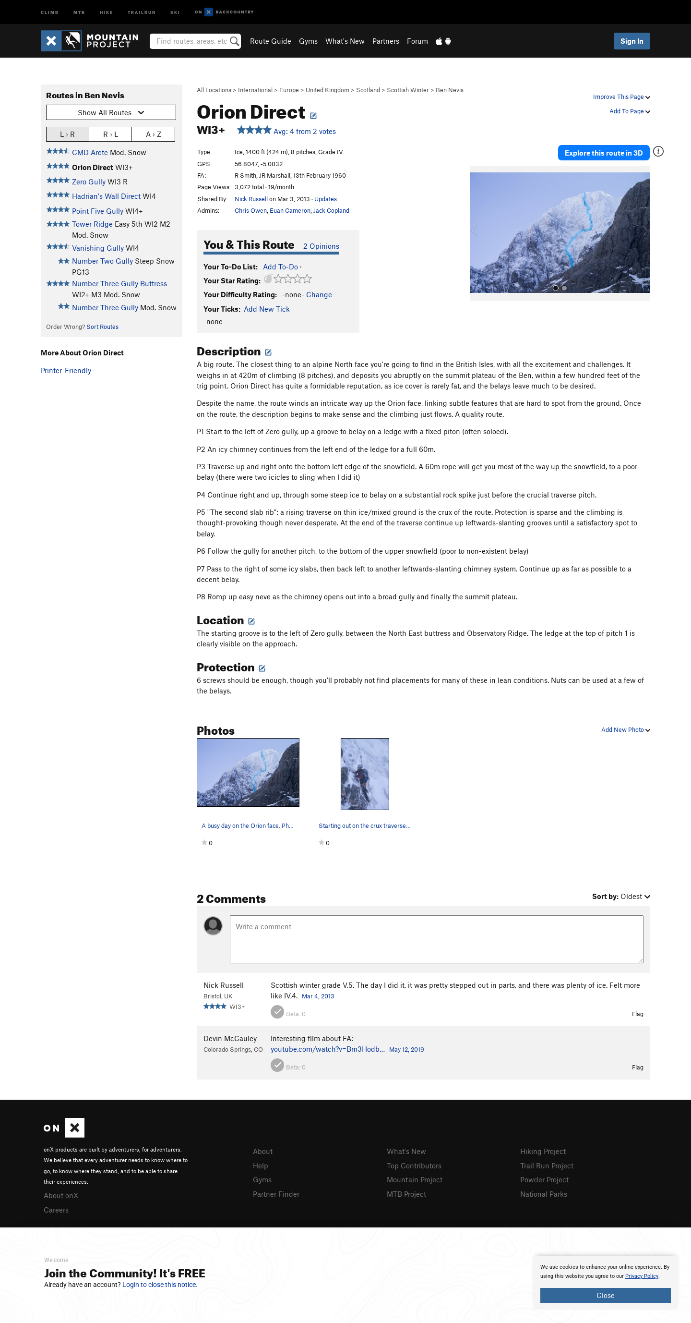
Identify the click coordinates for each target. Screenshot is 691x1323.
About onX (61, 1195)
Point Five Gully (97, 210)
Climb (50, 12)
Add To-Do (280, 266)
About (263, 1151)
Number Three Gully (105, 307)
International (255, 90)
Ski (175, 12)
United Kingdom (327, 90)
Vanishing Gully (98, 247)
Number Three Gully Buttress (119, 283)
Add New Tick (267, 308)
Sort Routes (102, 326)
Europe (289, 90)
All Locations (214, 90)
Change (319, 294)
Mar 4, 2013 (318, 996)
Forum (417, 40)
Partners (385, 40)
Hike (106, 12)
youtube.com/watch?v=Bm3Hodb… (328, 1048)
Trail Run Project (546, 1165)
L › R (67, 133)
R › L (110, 133)
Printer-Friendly (66, 370)
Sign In (631, 40)
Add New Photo (625, 729)
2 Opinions (321, 246)
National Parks (543, 1193)
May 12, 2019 (406, 1049)
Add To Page (629, 111)
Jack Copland (331, 210)
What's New (345, 40)
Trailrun (142, 12)
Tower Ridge (92, 223)
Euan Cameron (290, 210)
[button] (479, 233)
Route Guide (270, 40)
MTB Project (406, 1193)
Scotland (368, 90)
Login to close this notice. (160, 1284)
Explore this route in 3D (604, 152)
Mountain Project (414, 1179)
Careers (56, 1209)
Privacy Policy (641, 1276)
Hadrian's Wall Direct (106, 196)
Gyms (308, 40)
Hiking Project (543, 1151)
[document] (605, 1282)
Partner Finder (276, 1193)
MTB (79, 12)
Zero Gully (89, 181)
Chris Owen (251, 210)
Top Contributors (414, 1165)
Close (605, 1295)
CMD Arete (90, 152)
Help (260, 1165)
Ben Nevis (450, 90)
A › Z (153, 133)
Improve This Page (621, 96)
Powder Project (544, 1179)
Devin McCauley (230, 1038)
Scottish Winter (408, 90)
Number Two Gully (102, 260)
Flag (637, 1014)
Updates (325, 199)
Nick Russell (251, 199)
